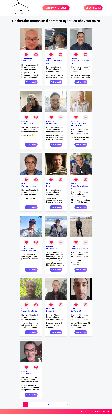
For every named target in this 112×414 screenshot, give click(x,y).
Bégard (49, 311)
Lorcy (23, 61)
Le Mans (74, 311)
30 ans (54, 123)
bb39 (48, 184)
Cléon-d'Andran (77, 248)
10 (67, 404)
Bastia (23, 123)
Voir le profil (31, 82)
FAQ (81, 411)
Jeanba (74, 59)
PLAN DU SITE (95, 411)
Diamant (24, 309)
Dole (48, 186)
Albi (22, 373)
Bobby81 (24, 371)
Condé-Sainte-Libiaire (79, 186)
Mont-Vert (25, 186)
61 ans (56, 248)
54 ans (55, 311)
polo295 (74, 121)
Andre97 (49, 246)
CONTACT (106, 411)
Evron (48, 123)
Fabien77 (74, 184)
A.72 (73, 309)
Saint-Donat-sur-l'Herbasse (27, 249)
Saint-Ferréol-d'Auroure (80, 61)
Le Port (49, 248)
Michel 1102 (51, 309)
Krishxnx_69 (26, 121)
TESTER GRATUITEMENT (56, 8)
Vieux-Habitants (27, 311)
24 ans (30, 123)
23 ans (29, 61)
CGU (86, 411)
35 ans (81, 311)
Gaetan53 (50, 121)
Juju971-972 (51, 59)
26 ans (33, 250)
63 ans (28, 373)
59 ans (37, 311)
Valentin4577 (26, 59)
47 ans (73, 63)
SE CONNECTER (93, 8)
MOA (23, 184)
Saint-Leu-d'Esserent (54, 61)
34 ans (73, 188)
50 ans (80, 125)
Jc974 (73, 246)
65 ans (33, 186)
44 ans (53, 186)
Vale (23, 246)
